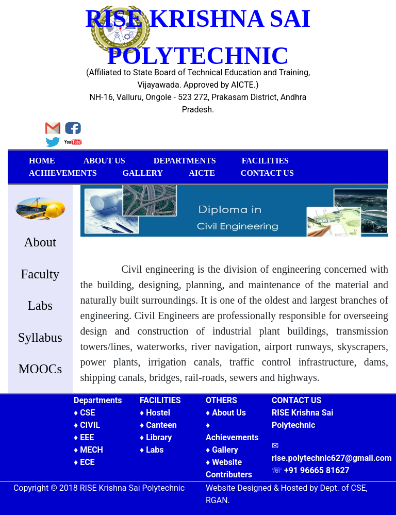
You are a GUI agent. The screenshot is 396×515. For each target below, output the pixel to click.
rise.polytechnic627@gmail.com (332, 458)
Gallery (225, 450)
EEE (87, 437)
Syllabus (40, 337)
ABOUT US (104, 160)
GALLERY (143, 173)
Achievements (232, 437)
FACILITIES (265, 160)
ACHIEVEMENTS (63, 173)
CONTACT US (267, 173)
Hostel (158, 413)
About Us (229, 413)
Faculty (40, 274)
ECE (87, 462)
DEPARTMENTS (185, 160)
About (40, 242)
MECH (91, 450)
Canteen (161, 425)
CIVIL (90, 425)
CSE (87, 413)
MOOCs (40, 369)
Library (159, 437)
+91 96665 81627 (317, 470)
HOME (42, 160)
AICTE (202, 173)
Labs (40, 305)
